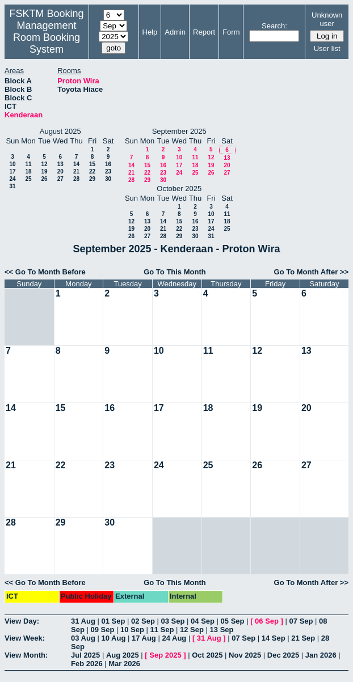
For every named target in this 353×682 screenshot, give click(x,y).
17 (12, 171)
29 (92, 179)
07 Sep (301, 621)
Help (150, 32)
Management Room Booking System (46, 37)
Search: (274, 26)
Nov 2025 (245, 655)
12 (44, 164)
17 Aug (144, 638)
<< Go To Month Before (45, 272)
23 (108, 171)
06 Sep (267, 621)
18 (28, 171)
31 (12, 186)
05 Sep (233, 621)
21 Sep (303, 638)
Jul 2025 (85, 655)
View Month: (26, 655)
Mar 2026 (124, 663)
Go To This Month (175, 272)
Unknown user (327, 19)
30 (108, 179)
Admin (175, 32)
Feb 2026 (87, 663)
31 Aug (83, 621)
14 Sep (273, 638)
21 (76, 171)
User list (327, 48)
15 (92, 164)
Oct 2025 (207, 655)
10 (12, 164)
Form (230, 32)
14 (76, 164)
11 (28, 164)
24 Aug (174, 638)
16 (108, 164)
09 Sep (102, 629)
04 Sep (203, 621)
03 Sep (173, 621)
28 (76, 179)
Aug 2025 (122, 655)
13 (60, 164)
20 (60, 171)
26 (44, 179)
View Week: (25, 638)
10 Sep (132, 629)
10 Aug (113, 638)
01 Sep (113, 621)
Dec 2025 (283, 655)
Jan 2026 (321, 655)
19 (44, 171)
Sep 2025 (165, 655)
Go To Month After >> (311, 272)
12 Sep (192, 629)
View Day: (22, 621)
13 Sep (222, 629)
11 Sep (162, 629)
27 (60, 179)
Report (204, 32)
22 (92, 171)
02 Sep (143, 621)
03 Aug (83, 638)
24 (12, 179)
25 (28, 179)
